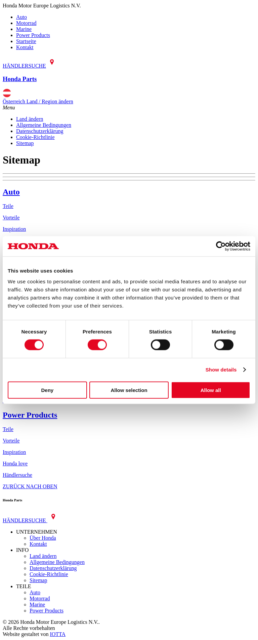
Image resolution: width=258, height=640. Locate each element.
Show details (221, 369)
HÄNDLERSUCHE (30, 66)
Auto (21, 17)
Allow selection (129, 390)
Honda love (15, 463)
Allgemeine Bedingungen (43, 125)
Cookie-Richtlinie (35, 137)
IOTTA (58, 634)
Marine (24, 29)
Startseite (26, 41)
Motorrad (26, 23)
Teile (8, 206)
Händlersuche (17, 475)
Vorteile (11, 217)
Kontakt (25, 47)
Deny (47, 390)
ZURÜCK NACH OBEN (30, 486)
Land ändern (29, 119)
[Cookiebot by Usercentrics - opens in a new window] (220, 246)
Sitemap (25, 143)
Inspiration (14, 229)
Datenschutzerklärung (39, 131)
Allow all (211, 390)
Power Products (33, 35)
